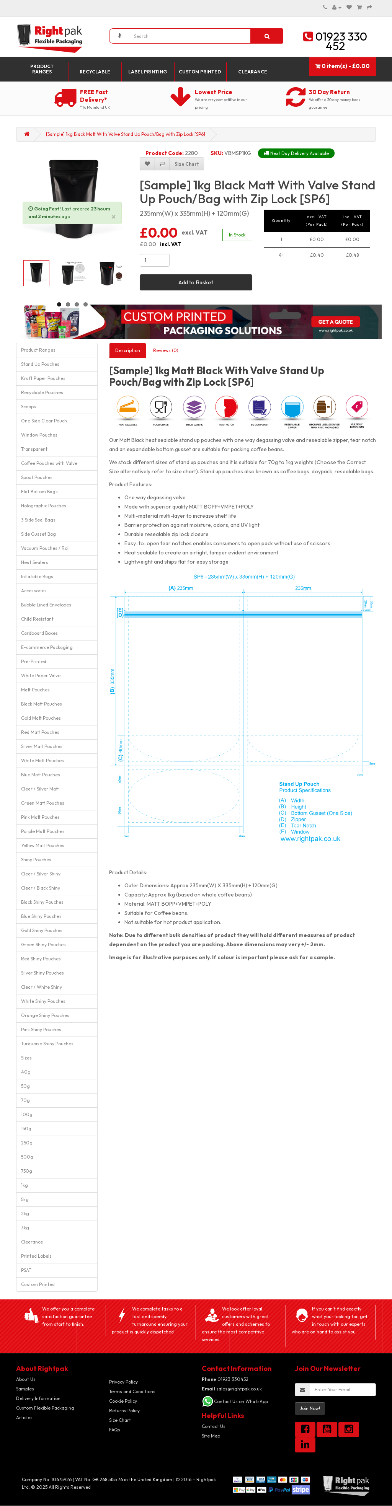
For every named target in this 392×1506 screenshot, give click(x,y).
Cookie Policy (123, 1401)
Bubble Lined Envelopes (46, 605)
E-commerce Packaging (47, 647)
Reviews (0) (165, 350)
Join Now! (310, 1408)
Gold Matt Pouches (41, 718)
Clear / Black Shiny (40, 888)
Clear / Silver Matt (40, 789)
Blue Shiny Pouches (41, 916)
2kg (25, 1213)
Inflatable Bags (37, 576)
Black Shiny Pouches (42, 902)
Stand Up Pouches (40, 364)
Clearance (252, 72)
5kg (25, 1199)
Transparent (34, 449)
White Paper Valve (40, 675)
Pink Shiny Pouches (41, 1029)
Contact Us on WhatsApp (241, 1401)
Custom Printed (200, 72)
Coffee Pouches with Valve (49, 463)
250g (27, 1143)
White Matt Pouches (42, 760)
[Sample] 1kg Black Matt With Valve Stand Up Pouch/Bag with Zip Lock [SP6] (125, 134)
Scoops (28, 406)
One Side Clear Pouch (44, 421)
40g (26, 1072)
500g (27, 1157)
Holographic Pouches (43, 506)
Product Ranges (42, 69)
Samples (25, 1389)
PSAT (26, 1270)
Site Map (211, 1436)
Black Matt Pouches (41, 704)
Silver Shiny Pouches (42, 973)
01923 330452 (225, 1379)
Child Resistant (37, 619)
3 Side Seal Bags (38, 520)
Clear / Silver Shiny (40, 874)
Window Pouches (39, 435)
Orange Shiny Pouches (45, 1015)
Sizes (26, 1058)
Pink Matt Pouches (40, 817)
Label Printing (147, 72)
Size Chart (120, 1420)
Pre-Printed (33, 661)
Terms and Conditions (132, 1391)
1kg (24, 1185)
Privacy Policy (123, 1382)
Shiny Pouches (36, 859)
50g (25, 1086)
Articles (24, 1417)
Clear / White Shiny (41, 987)
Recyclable (95, 72)
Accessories (34, 590)
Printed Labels (36, 1256)
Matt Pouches (35, 690)
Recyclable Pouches (42, 392)
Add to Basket (195, 282)
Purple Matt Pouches (43, 831)
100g (27, 1114)
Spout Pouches (36, 477)
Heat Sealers (34, 562)
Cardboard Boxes (39, 633)
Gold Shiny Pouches (41, 930)
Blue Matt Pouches (40, 774)
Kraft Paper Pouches (43, 378)
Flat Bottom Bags (39, 491)
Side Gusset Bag (38, 534)
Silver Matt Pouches (41, 746)
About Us (26, 1379)
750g (26, 1171)
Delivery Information (38, 1398)
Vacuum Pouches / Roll (45, 548)
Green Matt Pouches (42, 803)
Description (127, 350)
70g (25, 1100)
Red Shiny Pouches (41, 959)
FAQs (114, 1430)
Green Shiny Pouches (43, 944)
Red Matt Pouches (40, 732)
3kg (25, 1228)
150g (26, 1128)
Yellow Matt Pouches (42, 845)
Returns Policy (124, 1410)
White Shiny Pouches (43, 1001)
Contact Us (213, 1426)
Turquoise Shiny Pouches (47, 1043)
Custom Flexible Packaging (45, 1408)
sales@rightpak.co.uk (232, 1389)
